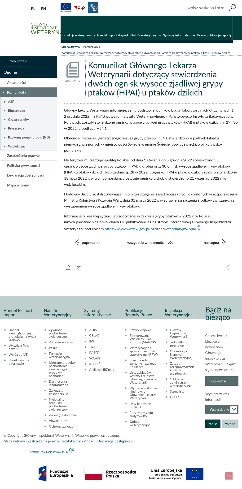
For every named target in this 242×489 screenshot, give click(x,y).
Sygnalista (177, 391)
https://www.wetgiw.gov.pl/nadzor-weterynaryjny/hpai (150, 228)
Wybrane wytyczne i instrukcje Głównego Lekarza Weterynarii (144, 393)
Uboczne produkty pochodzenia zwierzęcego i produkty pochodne (62, 369)
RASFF (94, 352)
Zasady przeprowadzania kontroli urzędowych (182, 368)
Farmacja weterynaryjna (59, 355)
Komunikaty (90, 46)
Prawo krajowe (140, 330)
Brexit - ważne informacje (19, 362)
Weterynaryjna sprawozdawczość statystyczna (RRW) (144, 351)
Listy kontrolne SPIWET (140, 405)
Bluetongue (16, 110)
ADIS (93, 330)
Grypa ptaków (18, 119)
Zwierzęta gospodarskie (58, 392)
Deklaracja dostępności (25, 175)
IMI (91, 341)
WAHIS (94, 358)
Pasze (53, 348)
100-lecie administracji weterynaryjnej (181, 382)
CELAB (94, 335)
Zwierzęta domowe (63, 415)
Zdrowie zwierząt (61, 342)
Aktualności (16, 82)
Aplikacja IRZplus (101, 369)
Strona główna (71, 46)
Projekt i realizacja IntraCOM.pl (49, 452)
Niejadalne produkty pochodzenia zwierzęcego (58, 404)
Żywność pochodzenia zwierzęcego (58, 333)
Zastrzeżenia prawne (23, 155)
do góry (229, 476)
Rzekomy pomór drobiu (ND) (29, 137)
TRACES (95, 347)
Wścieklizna (17, 146)
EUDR (174, 397)
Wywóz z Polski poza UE (20, 347)
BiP (79, 7)
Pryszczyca (16, 128)
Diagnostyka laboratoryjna (58, 383)
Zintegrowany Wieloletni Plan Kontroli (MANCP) (143, 339)
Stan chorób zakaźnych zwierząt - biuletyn (144, 363)
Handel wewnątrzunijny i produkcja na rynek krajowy (22, 335)
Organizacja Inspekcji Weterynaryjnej (181, 354)
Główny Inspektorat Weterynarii (178, 333)
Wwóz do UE (18, 354)
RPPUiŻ (94, 364)
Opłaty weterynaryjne (140, 423)
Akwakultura (58, 420)
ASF (11, 102)
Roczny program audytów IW (141, 414)
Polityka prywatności (23, 165)
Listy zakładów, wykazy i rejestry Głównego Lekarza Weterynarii (143, 377)
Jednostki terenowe (177, 344)
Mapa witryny (18, 185)
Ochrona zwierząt (62, 426)
